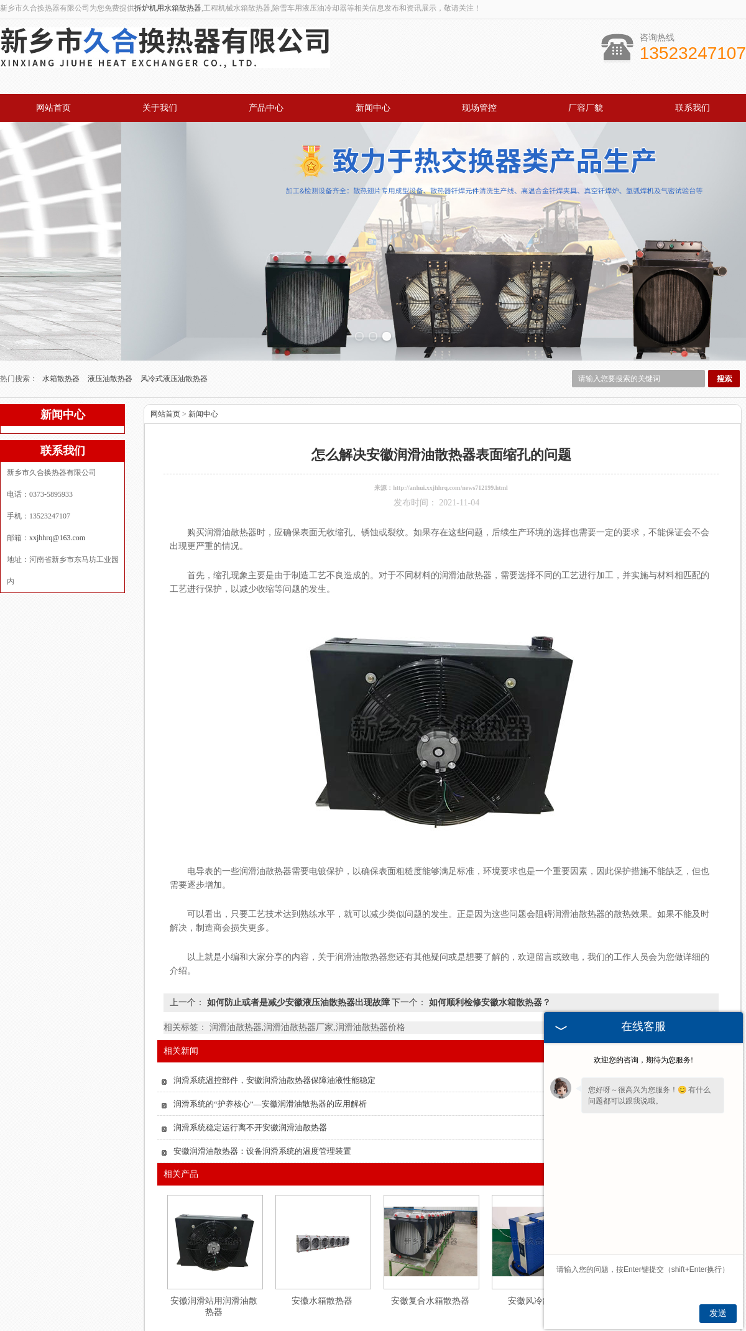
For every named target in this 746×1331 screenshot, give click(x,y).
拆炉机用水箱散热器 (167, 8)
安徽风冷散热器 (538, 1230)
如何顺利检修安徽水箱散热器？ (488, 931)
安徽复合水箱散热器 (430, 1230)
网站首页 (53, 108)
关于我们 (159, 108)
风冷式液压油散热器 (174, 307)
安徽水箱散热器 (322, 1230)
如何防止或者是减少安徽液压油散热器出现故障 (298, 931)
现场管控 (479, 108)
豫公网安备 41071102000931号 (373, 1325)
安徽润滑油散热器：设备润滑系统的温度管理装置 (262, 1080)
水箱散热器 (61, 307)
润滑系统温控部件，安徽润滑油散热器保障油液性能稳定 (274, 1009)
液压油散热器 (111, 307)
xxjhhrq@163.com (57, 467)
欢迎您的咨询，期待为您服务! (643, 1060)
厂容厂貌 (585, 108)
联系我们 (692, 108)
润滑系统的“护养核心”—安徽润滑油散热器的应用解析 (270, 1033)
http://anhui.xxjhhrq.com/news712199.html (450, 416)
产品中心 (266, 108)
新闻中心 (373, 108)
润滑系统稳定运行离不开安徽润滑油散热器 (250, 1056)
